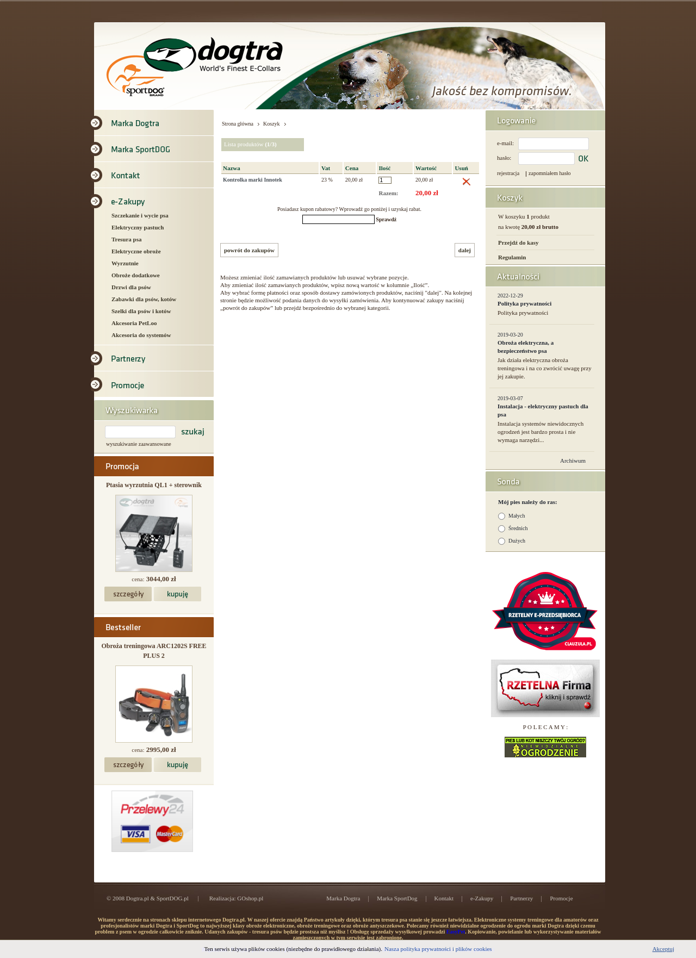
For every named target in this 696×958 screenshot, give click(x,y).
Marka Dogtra (343, 898)
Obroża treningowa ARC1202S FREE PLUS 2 (153, 651)
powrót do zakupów (249, 250)
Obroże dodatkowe (135, 275)
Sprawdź (386, 219)
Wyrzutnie (125, 263)
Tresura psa (126, 239)
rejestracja (508, 173)
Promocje (561, 898)
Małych (516, 516)
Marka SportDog (397, 898)
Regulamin (512, 257)
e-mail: (505, 143)
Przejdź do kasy (518, 242)
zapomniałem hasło (549, 173)
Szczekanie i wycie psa (140, 215)
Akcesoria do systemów (141, 335)
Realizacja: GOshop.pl (236, 898)
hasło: (504, 157)
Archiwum (573, 460)
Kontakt (443, 898)
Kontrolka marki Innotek (252, 180)
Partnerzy (521, 898)
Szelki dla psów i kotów (141, 311)
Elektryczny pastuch (137, 227)
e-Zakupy (481, 898)
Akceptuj (663, 948)
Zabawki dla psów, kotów (143, 299)
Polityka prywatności (524, 303)
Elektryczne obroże (136, 251)
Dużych (516, 541)
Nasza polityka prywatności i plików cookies (438, 948)
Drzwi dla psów (131, 287)
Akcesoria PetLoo (134, 323)
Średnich (518, 528)
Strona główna (237, 124)
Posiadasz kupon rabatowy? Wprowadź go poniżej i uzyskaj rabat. (349, 209)
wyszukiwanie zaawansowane (138, 444)
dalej (464, 250)
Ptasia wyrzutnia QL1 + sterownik (154, 485)
